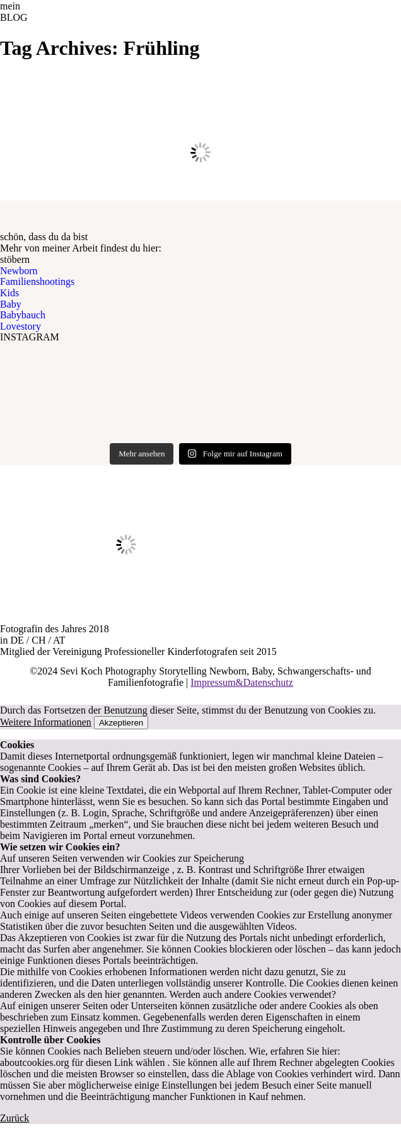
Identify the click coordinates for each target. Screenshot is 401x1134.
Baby (10, 304)
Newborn (19, 270)
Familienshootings (37, 281)
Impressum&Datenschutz (241, 682)
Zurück (14, 1118)
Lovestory (20, 326)
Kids (9, 292)
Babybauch (22, 315)
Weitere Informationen (45, 722)
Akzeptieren (121, 722)
